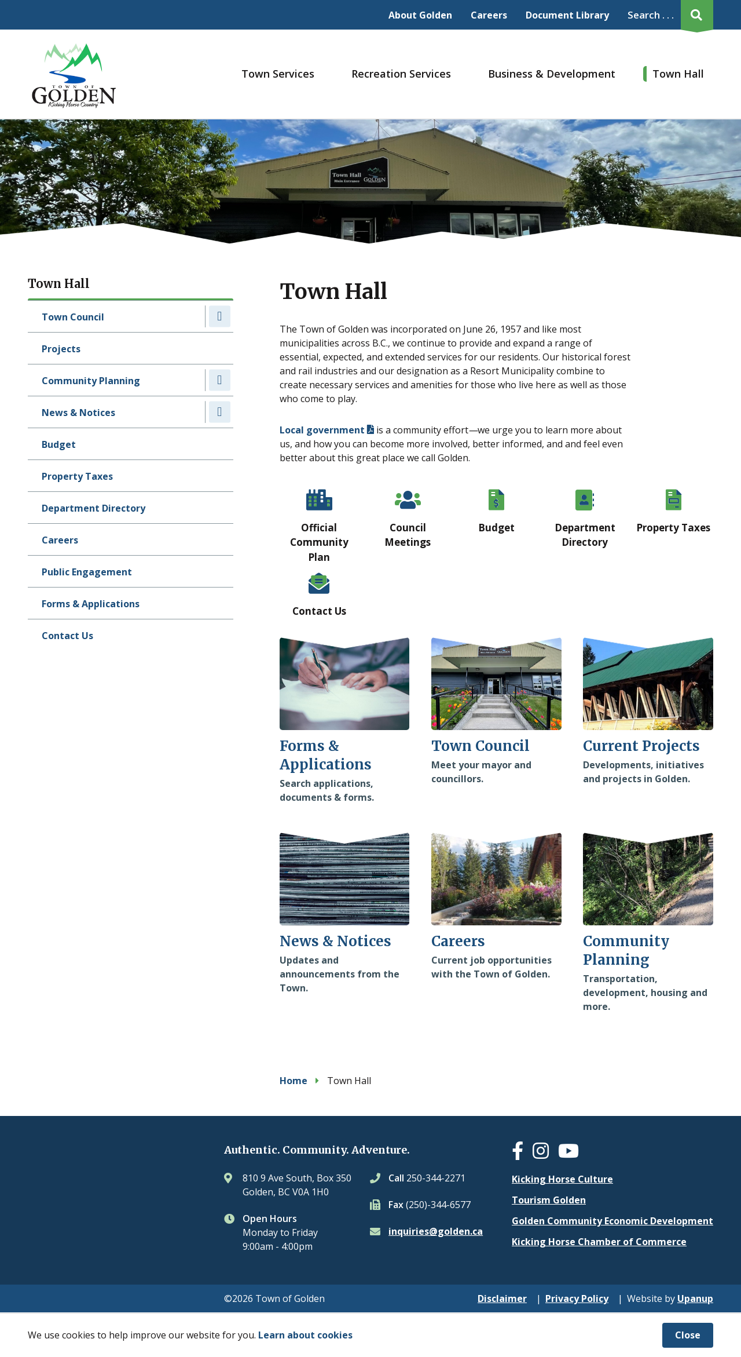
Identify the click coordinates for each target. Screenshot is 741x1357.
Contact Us (67, 635)
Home (293, 1080)
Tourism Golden (549, 1200)
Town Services (277, 74)
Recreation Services (401, 74)
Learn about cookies (305, 1335)
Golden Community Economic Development (612, 1220)
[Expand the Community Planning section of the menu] (219, 380)
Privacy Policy (576, 1298)
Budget (59, 444)
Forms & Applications (91, 603)
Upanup (695, 1298)
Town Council (73, 317)
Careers (489, 15)
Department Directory (93, 508)
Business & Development (551, 74)
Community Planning (91, 380)
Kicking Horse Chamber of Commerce (599, 1241)
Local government (322, 430)
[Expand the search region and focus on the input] (668, 15)
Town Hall (678, 74)
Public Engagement (87, 572)
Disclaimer (502, 1298)
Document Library (567, 15)
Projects (61, 348)
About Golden (420, 15)
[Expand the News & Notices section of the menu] (219, 411)
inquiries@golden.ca (435, 1231)
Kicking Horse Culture (562, 1179)
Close (687, 1335)
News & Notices (78, 412)
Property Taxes (77, 476)
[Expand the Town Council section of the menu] (219, 316)
